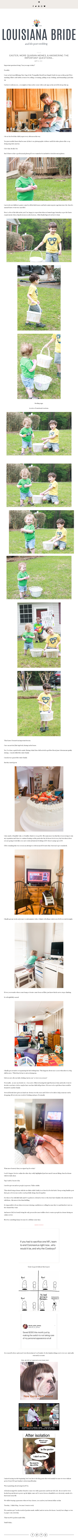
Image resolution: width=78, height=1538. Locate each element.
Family (39, 52)
